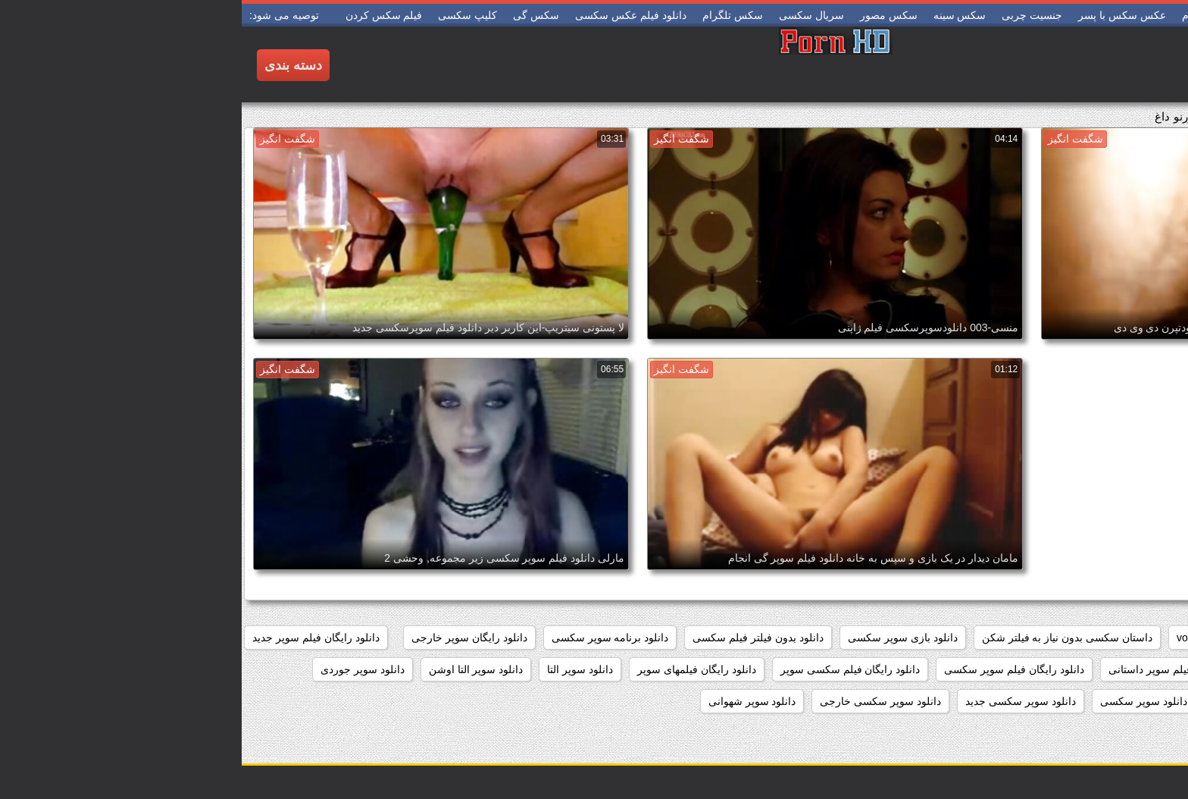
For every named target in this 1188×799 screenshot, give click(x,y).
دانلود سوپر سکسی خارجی (638, 701)
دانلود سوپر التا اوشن (234, 669)
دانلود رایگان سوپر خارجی (228, 637)
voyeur (951, 637)
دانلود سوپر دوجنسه (1125, 701)
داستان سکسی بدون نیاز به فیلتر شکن (825, 637)
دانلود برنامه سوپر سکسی (368, 637)
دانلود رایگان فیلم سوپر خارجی (1101, 669)
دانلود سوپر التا (338, 669)
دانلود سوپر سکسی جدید (779, 701)
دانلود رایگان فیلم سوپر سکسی (772, 669)
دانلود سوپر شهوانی (511, 701)
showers (1010, 637)
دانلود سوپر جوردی (121, 669)
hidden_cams (1138, 637)
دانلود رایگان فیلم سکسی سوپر (609, 669)
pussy (1069, 637)
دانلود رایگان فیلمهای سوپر (454, 669)
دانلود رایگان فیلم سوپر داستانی (937, 669)
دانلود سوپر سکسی (902, 701)
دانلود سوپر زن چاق (1014, 701)
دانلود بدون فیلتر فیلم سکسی (516, 637)
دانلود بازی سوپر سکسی (661, 637)
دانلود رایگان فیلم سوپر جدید (74, 637)
